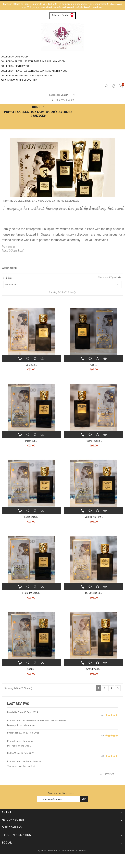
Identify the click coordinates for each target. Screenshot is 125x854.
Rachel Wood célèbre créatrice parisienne (44, 720)
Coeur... (31, 668)
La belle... (31, 364)
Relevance (62, 284)
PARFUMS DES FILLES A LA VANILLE (19, 80)
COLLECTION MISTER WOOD (15, 66)
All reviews (107, 774)
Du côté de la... (93, 592)
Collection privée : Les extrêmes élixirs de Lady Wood (33, 61)
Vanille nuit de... (94, 516)
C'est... (93, 364)
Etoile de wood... (31, 592)
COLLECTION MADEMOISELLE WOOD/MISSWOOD (26, 75)
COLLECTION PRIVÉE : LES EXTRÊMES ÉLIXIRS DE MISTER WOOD (34, 70)
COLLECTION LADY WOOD (14, 56)
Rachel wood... (94, 440)
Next (118, 688)
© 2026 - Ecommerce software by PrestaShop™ (62, 850)
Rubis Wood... (31, 516)
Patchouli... (31, 440)
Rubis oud (28, 740)
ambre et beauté (32, 761)
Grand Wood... (93, 668)
